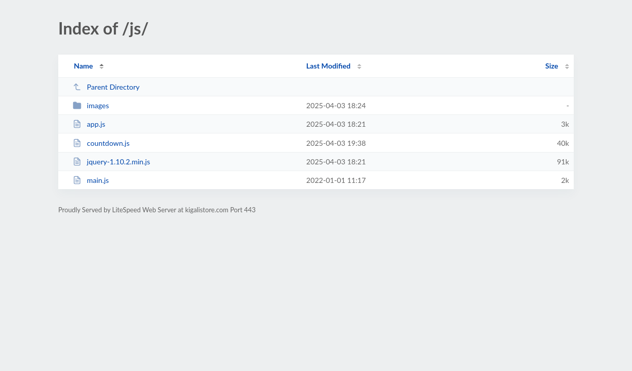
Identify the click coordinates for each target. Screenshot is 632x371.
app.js (89, 124)
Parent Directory (106, 86)
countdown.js (101, 143)
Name (83, 65)
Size (551, 65)
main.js (91, 180)
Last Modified (328, 65)
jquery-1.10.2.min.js (111, 161)
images (91, 105)
